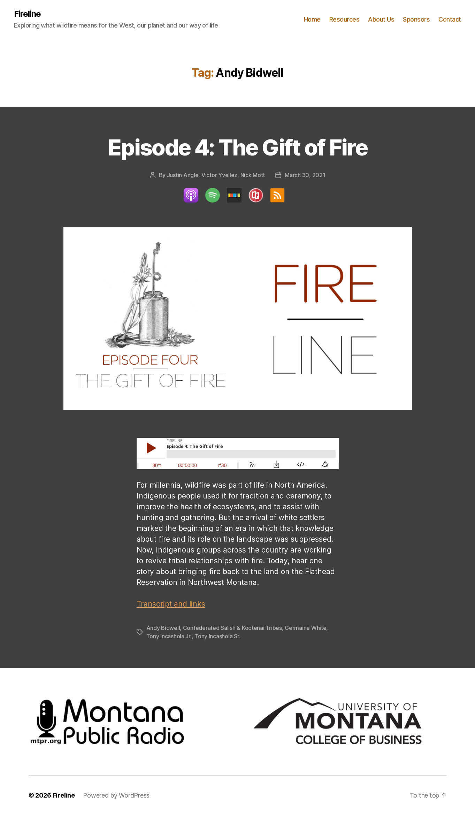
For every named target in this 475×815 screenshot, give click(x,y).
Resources (344, 19)
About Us (381, 19)
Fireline (27, 14)
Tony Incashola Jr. (169, 636)
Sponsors (416, 19)
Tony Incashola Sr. (217, 636)
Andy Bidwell (163, 627)
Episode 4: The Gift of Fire (237, 147)
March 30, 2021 (305, 175)
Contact (449, 19)
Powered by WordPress (116, 795)
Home (312, 19)
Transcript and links (171, 604)
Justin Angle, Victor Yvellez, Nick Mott (216, 175)
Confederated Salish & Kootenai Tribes (232, 627)
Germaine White (305, 627)
